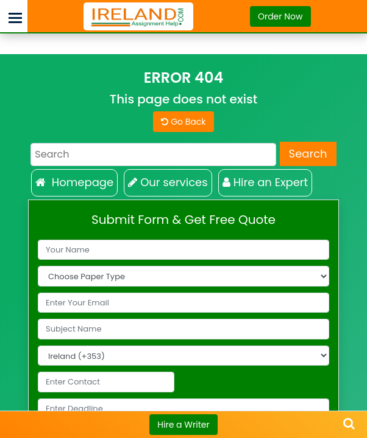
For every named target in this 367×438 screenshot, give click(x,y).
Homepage (74, 182)
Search (308, 153)
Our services (167, 182)
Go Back (183, 122)
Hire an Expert (265, 182)
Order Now (280, 16)
